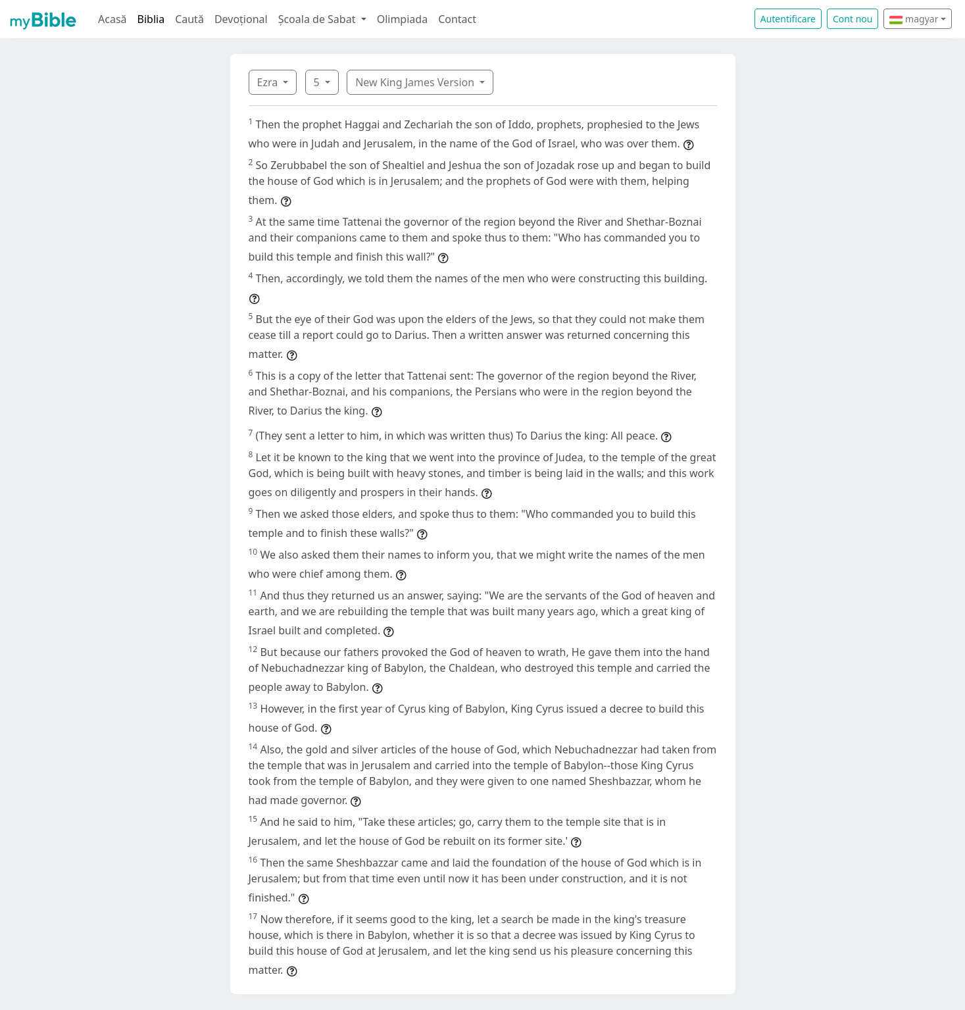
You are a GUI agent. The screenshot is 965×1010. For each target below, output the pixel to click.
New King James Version (416, 82)
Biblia (151, 19)
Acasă (112, 19)
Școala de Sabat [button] (318, 19)
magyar (913, 19)
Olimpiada (402, 19)
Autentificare (788, 19)
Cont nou (852, 19)
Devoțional (241, 19)
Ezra (269, 82)
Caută (189, 19)
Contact (457, 19)
